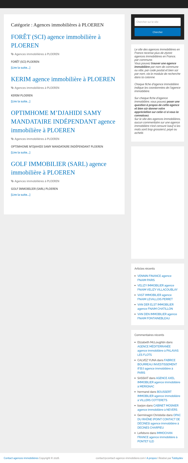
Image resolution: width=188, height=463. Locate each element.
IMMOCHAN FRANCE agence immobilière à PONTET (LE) (158, 437)
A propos (152, 458)
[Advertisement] (145, 202)
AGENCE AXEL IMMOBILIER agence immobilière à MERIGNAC (159, 382)
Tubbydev (177, 458)
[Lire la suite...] (20, 69)
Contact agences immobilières (21, 458)
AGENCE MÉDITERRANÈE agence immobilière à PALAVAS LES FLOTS (158, 350)
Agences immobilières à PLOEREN (37, 55)
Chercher (158, 32)
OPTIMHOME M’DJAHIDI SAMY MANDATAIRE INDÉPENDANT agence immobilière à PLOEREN (59, 133)
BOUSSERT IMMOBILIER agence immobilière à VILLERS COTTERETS (159, 396)
